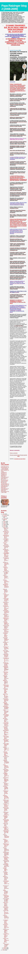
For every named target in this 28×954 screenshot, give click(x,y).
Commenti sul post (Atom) (19, 458)
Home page (18, 455)
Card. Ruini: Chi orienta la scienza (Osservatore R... (6, 887)
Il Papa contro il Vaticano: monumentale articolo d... (6, 615)
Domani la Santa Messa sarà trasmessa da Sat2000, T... (6, 801)
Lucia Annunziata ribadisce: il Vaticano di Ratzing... (6, 627)
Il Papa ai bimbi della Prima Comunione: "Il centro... (5, 655)
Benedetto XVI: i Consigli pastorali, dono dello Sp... (6, 644)
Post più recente (13, 455)
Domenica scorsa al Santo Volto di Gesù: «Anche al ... (6, 582)
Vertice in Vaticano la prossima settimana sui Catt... (6, 841)
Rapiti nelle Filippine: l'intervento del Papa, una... (5, 591)
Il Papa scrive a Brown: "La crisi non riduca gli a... (6, 529)
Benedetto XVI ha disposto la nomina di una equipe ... (6, 550)
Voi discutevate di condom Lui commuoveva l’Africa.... (6, 612)
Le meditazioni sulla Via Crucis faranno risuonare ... (5, 922)
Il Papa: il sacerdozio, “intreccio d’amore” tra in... (5, 577)
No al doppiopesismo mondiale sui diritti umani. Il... (6, 945)
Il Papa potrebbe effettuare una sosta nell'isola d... (6, 862)
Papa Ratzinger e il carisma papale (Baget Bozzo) (6, 865)
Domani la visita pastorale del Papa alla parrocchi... (6, 821)
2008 (3, 949)
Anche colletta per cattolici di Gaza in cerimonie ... (6, 652)
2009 (3, 514)
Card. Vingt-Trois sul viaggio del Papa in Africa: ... (6, 573)
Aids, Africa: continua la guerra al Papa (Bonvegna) (5, 720)
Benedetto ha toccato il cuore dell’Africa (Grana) (5, 635)
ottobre (4, 518)
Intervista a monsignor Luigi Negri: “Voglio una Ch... (5, 788)
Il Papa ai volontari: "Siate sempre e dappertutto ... (6, 836)
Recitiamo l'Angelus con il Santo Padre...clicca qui (6, 749)
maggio (4, 524)
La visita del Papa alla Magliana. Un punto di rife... (6, 623)
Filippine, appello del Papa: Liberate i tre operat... (6, 619)
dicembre (5, 515)
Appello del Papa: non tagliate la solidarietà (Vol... (5, 682)
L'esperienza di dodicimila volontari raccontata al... (5, 792)
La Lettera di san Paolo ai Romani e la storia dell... (6, 805)
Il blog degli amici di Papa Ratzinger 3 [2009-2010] (5, 489)
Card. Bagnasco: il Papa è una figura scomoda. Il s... (6, 559)
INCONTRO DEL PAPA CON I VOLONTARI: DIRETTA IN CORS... (6, 854)
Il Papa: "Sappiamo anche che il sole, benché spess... (6, 766)
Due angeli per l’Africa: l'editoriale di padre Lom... (6, 828)
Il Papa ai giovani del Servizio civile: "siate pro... (6, 832)
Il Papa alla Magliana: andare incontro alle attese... (5, 677)
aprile (4, 525)
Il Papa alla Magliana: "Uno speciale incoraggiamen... (6, 762)
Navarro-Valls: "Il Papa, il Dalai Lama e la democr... (6, 845)
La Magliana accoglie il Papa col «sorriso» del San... (6, 775)
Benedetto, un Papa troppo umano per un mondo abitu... (6, 564)
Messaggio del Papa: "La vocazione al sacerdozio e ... (6, 586)
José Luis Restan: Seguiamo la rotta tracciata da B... (6, 849)
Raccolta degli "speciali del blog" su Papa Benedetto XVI (5, 483)
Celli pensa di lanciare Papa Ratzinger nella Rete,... (6, 858)
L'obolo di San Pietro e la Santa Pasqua (5, 824)
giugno (4, 523)
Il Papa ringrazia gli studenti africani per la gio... (6, 741)
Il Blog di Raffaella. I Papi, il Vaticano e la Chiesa (5, 470)
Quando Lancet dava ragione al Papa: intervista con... (6, 809)
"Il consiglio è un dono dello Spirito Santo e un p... (6, 648)
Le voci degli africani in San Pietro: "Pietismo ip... (6, 728)
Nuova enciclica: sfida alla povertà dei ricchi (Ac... (6, 603)
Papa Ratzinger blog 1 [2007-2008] (5, 492)
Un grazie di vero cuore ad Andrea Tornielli (6, 758)
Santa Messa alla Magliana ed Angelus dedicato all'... (6, 707)
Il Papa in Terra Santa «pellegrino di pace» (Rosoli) (6, 940)
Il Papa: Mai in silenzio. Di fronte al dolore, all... (5, 673)
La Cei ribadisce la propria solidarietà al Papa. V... (6, 540)
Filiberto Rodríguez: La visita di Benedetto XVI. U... (5, 892)
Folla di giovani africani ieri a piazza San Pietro (6, 700)
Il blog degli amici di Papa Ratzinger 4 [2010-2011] (5, 486)
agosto (4, 521)
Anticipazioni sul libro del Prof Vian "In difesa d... (6, 536)
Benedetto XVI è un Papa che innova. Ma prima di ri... (6, 533)
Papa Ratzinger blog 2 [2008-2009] (14, 7)
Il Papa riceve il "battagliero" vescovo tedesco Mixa (6, 813)
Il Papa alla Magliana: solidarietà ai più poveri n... (6, 704)
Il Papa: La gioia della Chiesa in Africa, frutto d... (6, 745)
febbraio (4, 947)
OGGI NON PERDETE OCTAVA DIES (5, 817)
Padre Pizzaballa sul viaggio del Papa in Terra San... (6, 900)
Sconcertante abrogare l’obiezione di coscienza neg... (6, 639)
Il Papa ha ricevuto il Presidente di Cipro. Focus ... (6, 917)
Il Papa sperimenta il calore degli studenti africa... (6, 712)
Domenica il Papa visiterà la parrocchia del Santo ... (6, 896)
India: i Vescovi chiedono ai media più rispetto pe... (5, 908)
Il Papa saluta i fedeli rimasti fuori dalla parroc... (6, 771)
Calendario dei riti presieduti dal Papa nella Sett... (6, 664)
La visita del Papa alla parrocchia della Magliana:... (5, 753)
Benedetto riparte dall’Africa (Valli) (5, 869)
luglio (4, 522)
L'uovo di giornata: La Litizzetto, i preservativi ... (6, 784)
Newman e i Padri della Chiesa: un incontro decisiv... (5, 878)
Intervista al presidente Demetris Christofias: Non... (5, 873)
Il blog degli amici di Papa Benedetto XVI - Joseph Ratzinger (5, 467)
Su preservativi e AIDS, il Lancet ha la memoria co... (6, 630)
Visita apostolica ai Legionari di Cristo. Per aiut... (6, 547)
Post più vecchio (23, 455)
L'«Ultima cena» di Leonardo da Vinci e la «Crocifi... (6, 600)
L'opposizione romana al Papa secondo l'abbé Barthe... (5, 691)
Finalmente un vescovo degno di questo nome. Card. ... (6, 926)
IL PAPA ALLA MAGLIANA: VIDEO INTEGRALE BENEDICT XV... (6, 668)
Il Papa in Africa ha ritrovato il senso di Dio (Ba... (6, 686)
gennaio (4, 948)
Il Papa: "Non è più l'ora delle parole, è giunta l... (6, 737)
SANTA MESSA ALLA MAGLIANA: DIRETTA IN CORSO (5, 779)
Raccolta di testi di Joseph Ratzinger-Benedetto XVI (4, 480)
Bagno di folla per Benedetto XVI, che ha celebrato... (5, 696)
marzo (4, 526)
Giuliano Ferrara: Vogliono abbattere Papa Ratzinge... (6, 931)
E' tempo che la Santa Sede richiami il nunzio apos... (6, 724)
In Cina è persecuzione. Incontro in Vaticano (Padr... (6, 595)
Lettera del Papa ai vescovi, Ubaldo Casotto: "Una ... (6, 883)
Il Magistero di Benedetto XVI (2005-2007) (4, 475)
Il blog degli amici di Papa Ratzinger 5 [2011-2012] (5, 478)
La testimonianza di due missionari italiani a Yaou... (6, 935)
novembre (5, 516)
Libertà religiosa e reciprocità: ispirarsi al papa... (6, 716)
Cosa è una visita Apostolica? (5, 543)
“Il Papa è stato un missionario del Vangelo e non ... (6, 912)
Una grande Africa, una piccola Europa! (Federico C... (6, 569)
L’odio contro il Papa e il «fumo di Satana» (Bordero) (5, 904)
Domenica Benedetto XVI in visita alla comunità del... (6, 797)
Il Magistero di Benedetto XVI (4, 473)
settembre (5, 519)
